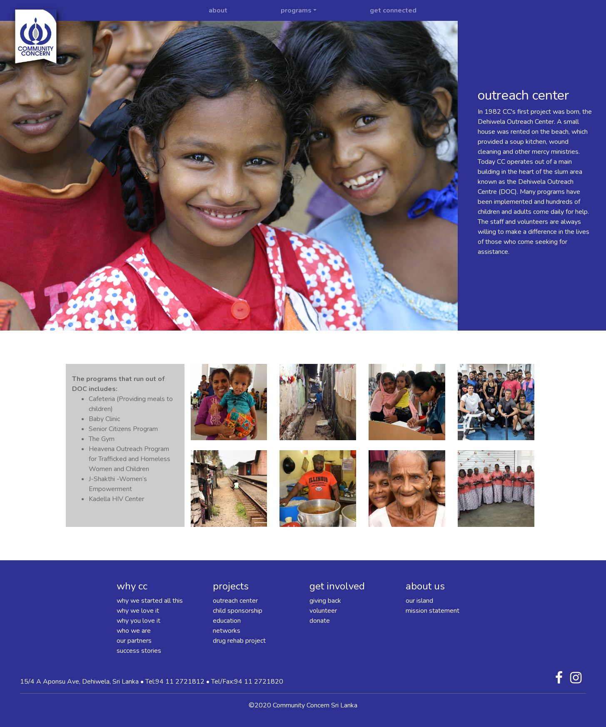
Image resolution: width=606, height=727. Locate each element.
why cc (132, 586)
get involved (337, 586)
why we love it (138, 610)
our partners (134, 640)
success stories (139, 650)
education (227, 620)
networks (226, 630)
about (218, 10)
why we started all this (150, 600)
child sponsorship (237, 610)
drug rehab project (239, 640)
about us (425, 586)
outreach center (235, 600)
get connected (393, 10)
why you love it (138, 620)
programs (296, 10)
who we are (134, 630)
